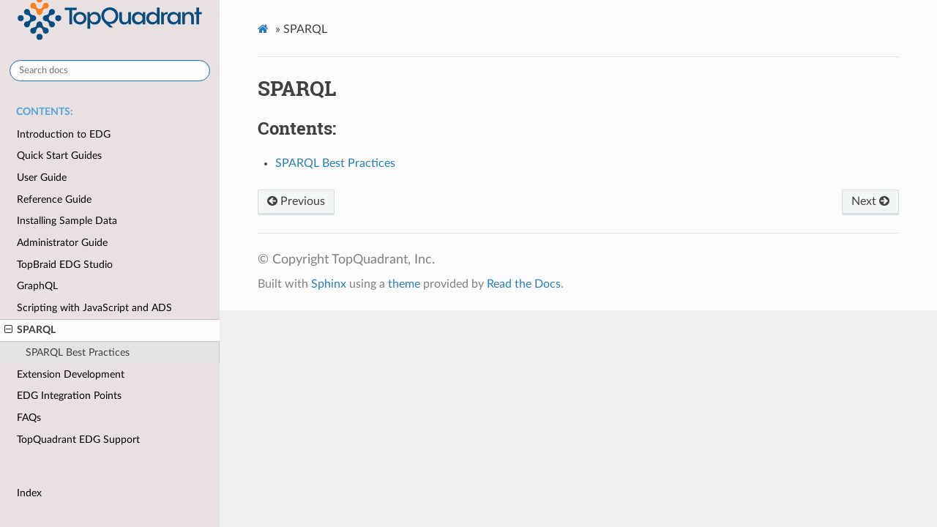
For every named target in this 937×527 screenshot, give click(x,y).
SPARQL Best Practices (78, 352)
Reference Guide (54, 199)
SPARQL (30, 330)
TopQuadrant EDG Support (78, 439)
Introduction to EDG (64, 134)
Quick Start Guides (59, 155)
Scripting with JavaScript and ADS (94, 307)
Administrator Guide (62, 242)
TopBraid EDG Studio (65, 264)
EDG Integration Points (69, 395)
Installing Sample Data (67, 220)
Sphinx (328, 284)
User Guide (42, 177)
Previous (296, 201)
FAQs (29, 417)
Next (870, 201)
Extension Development (70, 374)
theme (404, 284)
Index (29, 492)
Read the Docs (524, 284)
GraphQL (37, 285)
